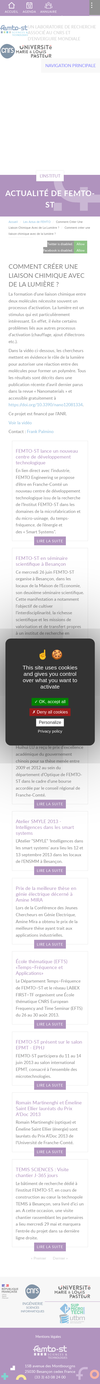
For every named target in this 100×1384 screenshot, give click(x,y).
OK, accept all (50, 701)
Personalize (50, 722)
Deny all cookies (50, 712)
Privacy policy (50, 731)
